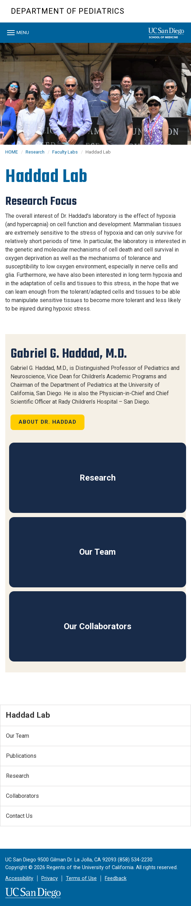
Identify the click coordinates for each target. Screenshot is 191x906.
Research (35, 152)
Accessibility (19, 878)
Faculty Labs (65, 152)
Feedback (116, 878)
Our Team (97, 552)
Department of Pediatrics (67, 11)
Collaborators (22, 796)
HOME (11, 152)
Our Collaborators (97, 626)
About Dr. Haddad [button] (48, 422)
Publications (21, 755)
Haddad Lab (28, 714)
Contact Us (19, 816)
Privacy (49, 878)
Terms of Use (81, 878)
